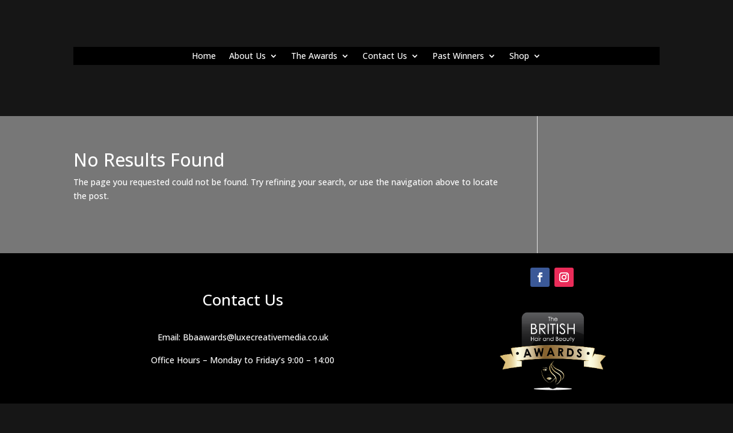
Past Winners (458, 56)
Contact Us (385, 56)
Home (204, 56)
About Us (247, 56)
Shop (519, 56)
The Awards (314, 56)
